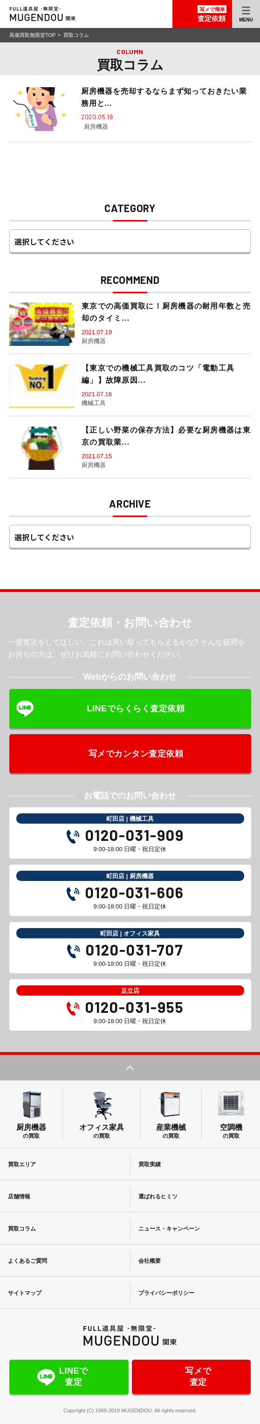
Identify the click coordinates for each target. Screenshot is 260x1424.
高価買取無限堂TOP (32, 35)
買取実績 (150, 1164)
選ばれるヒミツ (158, 1196)
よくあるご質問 (28, 1261)
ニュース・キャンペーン (169, 1228)
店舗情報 (19, 1196)
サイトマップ (25, 1293)
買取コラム (22, 1228)
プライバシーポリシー (167, 1293)
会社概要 (150, 1261)
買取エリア (22, 1164)
